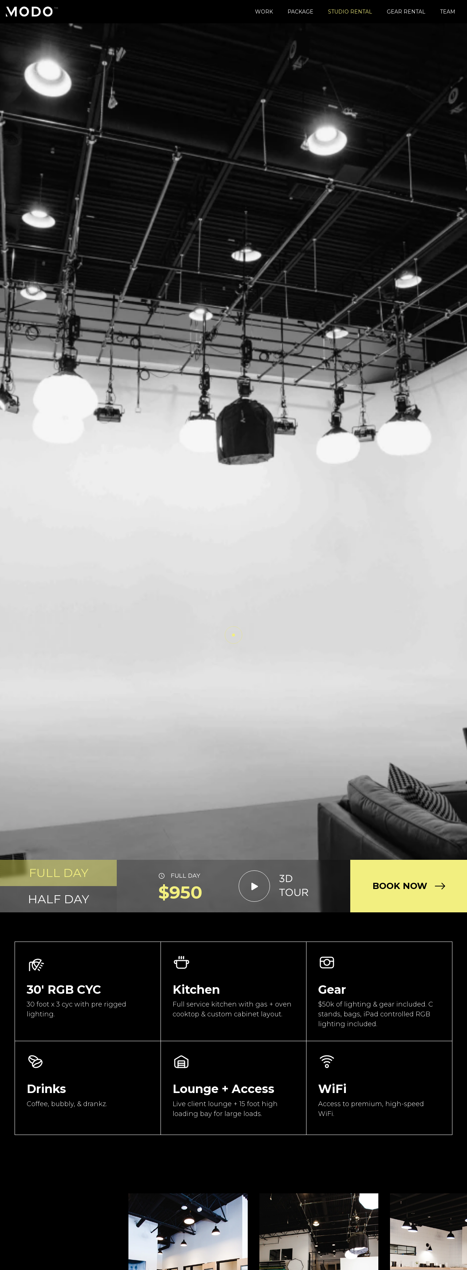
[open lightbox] (274, 886)
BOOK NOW (400, 886)
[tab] (58, 873)
